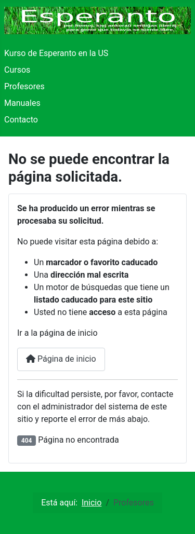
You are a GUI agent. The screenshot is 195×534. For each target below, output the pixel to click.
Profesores (24, 86)
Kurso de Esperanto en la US (56, 53)
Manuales (22, 103)
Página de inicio (61, 359)
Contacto (21, 120)
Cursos (17, 70)
